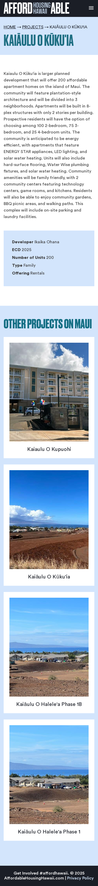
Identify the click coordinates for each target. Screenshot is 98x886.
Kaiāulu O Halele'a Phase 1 (49, 831)
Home (10, 27)
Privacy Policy (80, 878)
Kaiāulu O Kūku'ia (49, 576)
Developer (22, 242)
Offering (20, 273)
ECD (16, 250)
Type (17, 265)
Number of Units (28, 258)
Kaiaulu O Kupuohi (49, 449)
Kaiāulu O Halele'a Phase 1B (49, 704)
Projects (32, 27)
